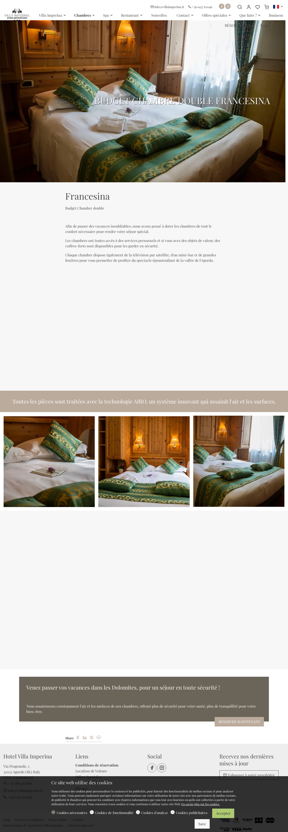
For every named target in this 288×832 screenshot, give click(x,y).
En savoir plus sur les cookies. (200, 804)
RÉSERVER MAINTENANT (239, 721)
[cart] (266, 7)
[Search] (239, 7)
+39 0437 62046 (200, 7)
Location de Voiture (91, 771)
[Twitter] (91, 737)
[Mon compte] (248, 7)
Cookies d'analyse (154, 812)
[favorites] (257, 7)
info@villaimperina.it (168, 7)
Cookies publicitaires (191, 812)
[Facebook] (221, 6)
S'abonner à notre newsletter (249, 775)
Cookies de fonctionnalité (114, 812)
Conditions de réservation (96, 765)
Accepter (223, 813)
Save (202, 823)
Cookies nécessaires (72, 812)
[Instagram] (228, 6)
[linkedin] (84, 737)
